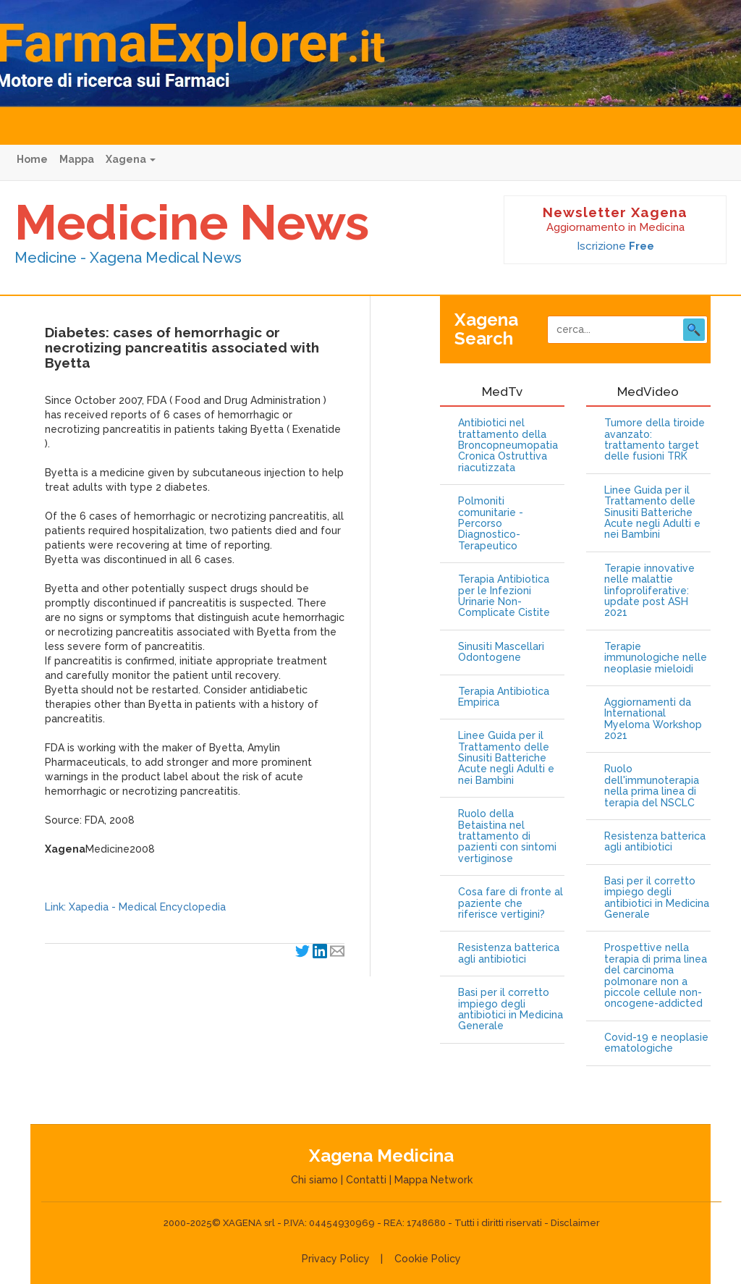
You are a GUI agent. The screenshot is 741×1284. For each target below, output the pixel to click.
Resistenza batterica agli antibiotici (508, 953)
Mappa (76, 159)
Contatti (366, 1180)
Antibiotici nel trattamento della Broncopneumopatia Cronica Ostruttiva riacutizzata (508, 445)
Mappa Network (433, 1180)
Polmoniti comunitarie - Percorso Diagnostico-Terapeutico (490, 524)
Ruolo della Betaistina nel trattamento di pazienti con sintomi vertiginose (507, 836)
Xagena (131, 159)
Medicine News (191, 222)
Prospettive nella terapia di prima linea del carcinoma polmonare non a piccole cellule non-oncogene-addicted (655, 975)
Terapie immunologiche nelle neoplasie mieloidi (655, 658)
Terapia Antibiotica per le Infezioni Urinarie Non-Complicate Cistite (504, 596)
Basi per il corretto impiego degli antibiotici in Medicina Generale (510, 1009)
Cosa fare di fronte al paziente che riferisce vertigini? (510, 903)
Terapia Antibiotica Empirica (503, 697)
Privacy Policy (336, 1258)
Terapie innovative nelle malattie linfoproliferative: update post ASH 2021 (649, 591)
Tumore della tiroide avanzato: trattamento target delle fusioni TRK (654, 440)
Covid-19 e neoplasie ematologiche (656, 1043)
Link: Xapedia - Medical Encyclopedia (135, 907)
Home (32, 159)
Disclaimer (575, 1222)
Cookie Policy (427, 1258)
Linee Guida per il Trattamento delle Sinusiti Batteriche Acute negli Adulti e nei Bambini (506, 758)
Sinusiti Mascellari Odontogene (501, 652)
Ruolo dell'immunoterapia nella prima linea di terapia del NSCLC (651, 786)
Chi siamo (314, 1180)
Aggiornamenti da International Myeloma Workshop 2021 (653, 719)
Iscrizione (615, 246)
